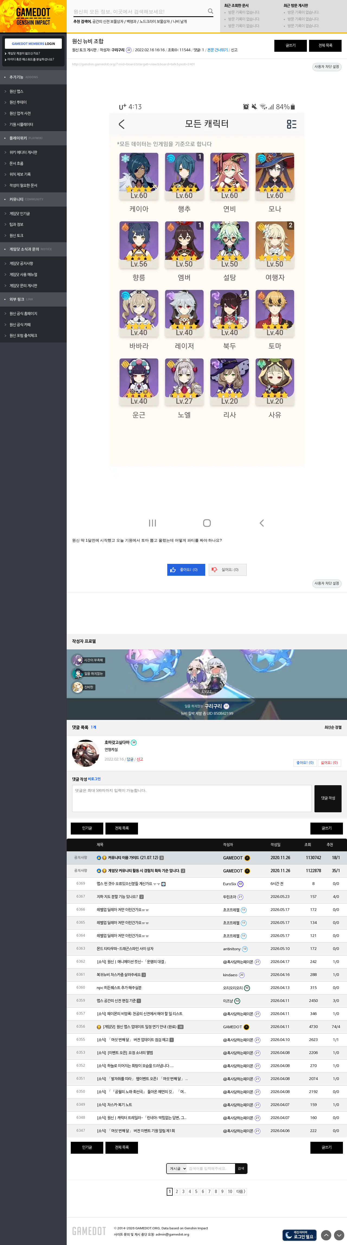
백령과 (131, 22)
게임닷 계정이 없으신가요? (24, 53)
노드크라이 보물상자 (155, 22)
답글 (130, 760)
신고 (234, 50)
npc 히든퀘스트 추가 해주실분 (119, 988)
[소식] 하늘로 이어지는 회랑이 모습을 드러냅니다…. (135, 1066)
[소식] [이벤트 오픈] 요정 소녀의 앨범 (125, 1053)
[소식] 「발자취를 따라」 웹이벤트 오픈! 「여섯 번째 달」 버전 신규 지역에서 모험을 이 (143, 1079)
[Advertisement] (207, 83)
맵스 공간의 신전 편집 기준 (116, 1001)
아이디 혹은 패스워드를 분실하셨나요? (31, 59)
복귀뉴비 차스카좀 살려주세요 (119, 975)
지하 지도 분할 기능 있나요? (118, 897)
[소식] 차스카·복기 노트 (114, 1105)
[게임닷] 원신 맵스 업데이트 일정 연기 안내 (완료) (140, 1027)
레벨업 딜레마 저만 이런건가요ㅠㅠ (123, 910)
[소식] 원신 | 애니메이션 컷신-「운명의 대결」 (132, 962)
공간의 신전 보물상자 (107, 22)
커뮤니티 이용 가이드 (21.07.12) (133, 858)
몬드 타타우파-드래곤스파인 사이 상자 (125, 949)
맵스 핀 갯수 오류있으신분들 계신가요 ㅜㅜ (128, 884)
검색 (241, 1168)
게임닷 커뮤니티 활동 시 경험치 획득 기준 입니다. (144, 871)
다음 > (240, 1192)
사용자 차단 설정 (327, 67)
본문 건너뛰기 (217, 50)
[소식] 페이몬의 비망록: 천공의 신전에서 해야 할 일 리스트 (139, 1014)
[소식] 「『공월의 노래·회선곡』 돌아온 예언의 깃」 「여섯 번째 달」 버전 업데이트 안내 (143, 1092)
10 (230, 1192)
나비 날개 (180, 22)
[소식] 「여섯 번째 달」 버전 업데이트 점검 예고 (133, 1040)
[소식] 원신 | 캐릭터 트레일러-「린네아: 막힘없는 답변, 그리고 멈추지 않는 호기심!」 (143, 1118)
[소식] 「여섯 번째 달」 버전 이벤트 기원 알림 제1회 (136, 1131)
